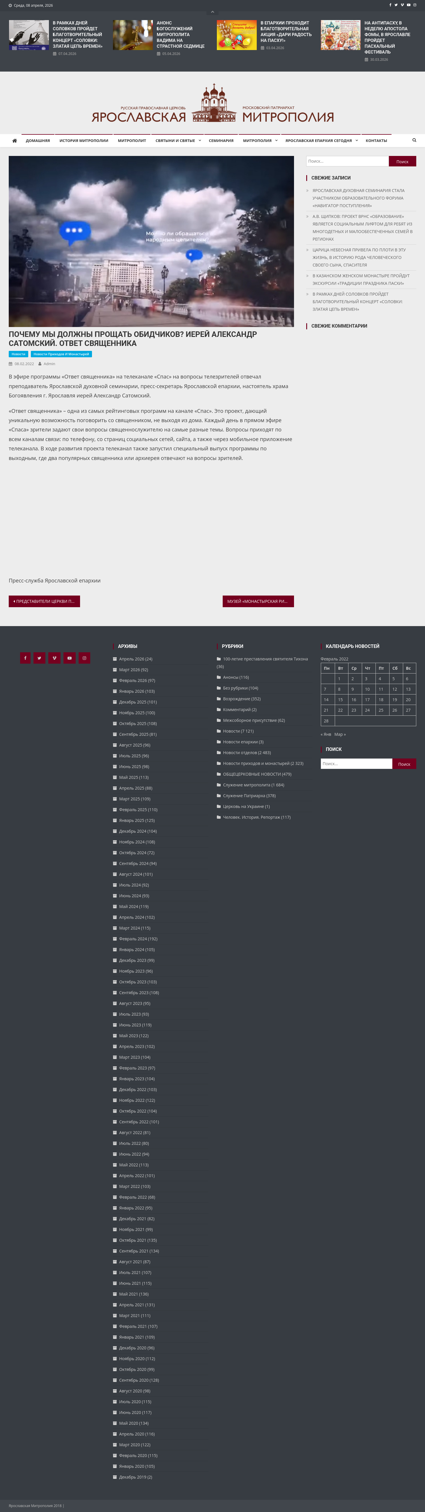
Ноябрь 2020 (132, 1358)
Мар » (340, 734)
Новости (18, 354)
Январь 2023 (131, 1078)
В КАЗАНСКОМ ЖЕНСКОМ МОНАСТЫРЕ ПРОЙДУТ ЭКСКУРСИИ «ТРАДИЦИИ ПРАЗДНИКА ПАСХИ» (361, 279)
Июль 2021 (130, 1272)
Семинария (221, 140)
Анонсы (230, 677)
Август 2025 (130, 745)
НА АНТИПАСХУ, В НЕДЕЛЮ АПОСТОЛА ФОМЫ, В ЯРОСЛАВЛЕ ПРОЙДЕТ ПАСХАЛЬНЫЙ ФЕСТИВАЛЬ (387, 37)
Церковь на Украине (243, 806)
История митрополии (83, 140)
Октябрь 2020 (132, 1369)
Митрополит (132, 140)
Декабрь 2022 (132, 1089)
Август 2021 (130, 1261)
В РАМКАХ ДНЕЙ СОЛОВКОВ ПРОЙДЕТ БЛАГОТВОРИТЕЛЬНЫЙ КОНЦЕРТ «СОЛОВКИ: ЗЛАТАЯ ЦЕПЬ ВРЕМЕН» (78, 34)
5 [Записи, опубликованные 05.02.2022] (393, 678)
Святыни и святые (175, 140)
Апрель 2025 (131, 788)
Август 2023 (130, 1003)
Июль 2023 (130, 1014)
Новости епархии (240, 742)
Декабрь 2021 (132, 1218)
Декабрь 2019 (132, 1477)
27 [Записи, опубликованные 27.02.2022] (408, 710)
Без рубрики (235, 688)
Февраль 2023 (133, 1068)
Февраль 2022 (133, 1197)
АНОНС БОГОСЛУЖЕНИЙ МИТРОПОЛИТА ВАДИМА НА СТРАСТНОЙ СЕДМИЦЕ (181, 34)
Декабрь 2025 (132, 702)
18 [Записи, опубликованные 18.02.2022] (381, 699)
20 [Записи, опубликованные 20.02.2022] (408, 699)
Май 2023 (128, 1035)
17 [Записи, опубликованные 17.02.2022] (367, 699)
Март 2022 (129, 1186)
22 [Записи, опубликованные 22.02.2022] (340, 710)
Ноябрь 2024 (132, 842)
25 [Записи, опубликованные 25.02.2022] (381, 710)
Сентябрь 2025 (134, 734)
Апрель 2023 (131, 1046)
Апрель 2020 (131, 1434)
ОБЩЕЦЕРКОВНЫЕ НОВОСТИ (252, 774)
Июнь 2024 (130, 895)
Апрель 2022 (131, 1175)
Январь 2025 (131, 820)
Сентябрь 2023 (134, 992)
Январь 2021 (131, 1337)
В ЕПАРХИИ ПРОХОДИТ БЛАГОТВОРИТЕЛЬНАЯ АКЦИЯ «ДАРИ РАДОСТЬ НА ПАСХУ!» (286, 31)
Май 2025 (128, 777)
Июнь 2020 (130, 1412)
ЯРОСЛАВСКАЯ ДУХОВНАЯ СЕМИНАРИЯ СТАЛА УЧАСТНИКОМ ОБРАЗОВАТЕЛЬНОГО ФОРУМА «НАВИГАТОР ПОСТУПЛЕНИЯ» (359, 198)
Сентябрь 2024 (134, 863)
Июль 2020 (130, 1401)
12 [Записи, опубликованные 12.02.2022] (394, 689)
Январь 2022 (131, 1208)
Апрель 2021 (131, 1304)
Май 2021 (128, 1294)
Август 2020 (130, 1391)
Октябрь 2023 (132, 982)
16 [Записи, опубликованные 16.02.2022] (353, 699)
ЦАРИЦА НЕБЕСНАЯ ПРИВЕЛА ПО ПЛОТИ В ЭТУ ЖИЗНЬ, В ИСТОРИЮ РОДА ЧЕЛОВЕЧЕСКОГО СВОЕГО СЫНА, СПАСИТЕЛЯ (359, 257)
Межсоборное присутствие (250, 720)
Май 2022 (128, 1165)
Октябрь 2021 (132, 1240)
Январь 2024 (131, 949)
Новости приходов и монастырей (61, 354)
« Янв (326, 734)
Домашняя (38, 140)
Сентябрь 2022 (134, 1121)
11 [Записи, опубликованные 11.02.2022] (381, 689)
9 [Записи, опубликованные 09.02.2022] (352, 689)
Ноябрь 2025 (132, 712)
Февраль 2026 (133, 680)
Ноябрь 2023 (132, 971)
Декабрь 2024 (132, 831)
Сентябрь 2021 (134, 1251)
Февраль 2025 (133, 809)
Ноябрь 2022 (132, 1100)
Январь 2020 (131, 1466)
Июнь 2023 (130, 1025)
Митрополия (257, 140)
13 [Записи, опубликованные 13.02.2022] (408, 689)
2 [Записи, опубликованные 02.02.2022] (352, 678)
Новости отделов (240, 752)
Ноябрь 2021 (132, 1229)
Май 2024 (128, 906)
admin (49, 363)
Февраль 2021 (133, 1326)
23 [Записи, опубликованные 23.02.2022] (353, 710)
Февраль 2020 (133, 1455)
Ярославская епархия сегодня (319, 140)
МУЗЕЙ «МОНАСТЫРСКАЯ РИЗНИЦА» (260, 601)
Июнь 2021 (130, 1283)
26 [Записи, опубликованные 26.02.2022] (394, 710)
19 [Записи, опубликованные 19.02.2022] (394, 699)
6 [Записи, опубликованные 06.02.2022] (407, 678)
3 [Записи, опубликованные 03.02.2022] (366, 678)
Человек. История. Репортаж (251, 817)
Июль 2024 (130, 885)
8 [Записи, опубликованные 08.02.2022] (339, 689)
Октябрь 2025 (132, 723)
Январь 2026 (131, 691)
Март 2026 (129, 669)
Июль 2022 (130, 1143)
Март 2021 (129, 1315)
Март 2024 (129, 928)
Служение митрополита (246, 785)
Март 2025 (129, 799)
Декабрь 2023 (132, 960)
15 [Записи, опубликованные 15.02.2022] (340, 699)
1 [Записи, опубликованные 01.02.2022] (339, 678)
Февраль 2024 (133, 938)
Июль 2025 (130, 755)
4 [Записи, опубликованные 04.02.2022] (380, 678)
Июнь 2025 (130, 766)
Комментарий (237, 709)
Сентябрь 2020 (134, 1380)
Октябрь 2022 (132, 1111)
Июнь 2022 (130, 1154)
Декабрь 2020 (132, 1348)
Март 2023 (129, 1057)
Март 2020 (129, 1444)
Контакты (376, 140)
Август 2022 (130, 1132)
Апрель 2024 (131, 917)
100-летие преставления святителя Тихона (265, 659)
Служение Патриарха (244, 795)
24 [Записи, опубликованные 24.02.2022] (367, 710)
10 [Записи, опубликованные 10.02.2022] (367, 689)
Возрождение (236, 698)
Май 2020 (128, 1423)
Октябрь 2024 (132, 852)
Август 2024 (130, 874)
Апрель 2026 (131, 659)
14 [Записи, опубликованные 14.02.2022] (326, 699)
